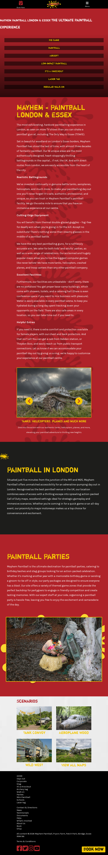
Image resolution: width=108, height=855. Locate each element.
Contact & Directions (27, 807)
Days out (21, 778)
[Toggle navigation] (87, 4)
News (19, 810)
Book (19, 826)
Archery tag (22, 789)
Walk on (20, 792)
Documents (22, 815)
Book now (94, 849)
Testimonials (23, 813)
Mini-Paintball (23, 797)
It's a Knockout (24, 786)
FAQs (19, 818)
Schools (20, 800)
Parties (20, 794)
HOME (19, 776)
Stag (19, 784)
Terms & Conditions (26, 841)
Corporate (21, 781)
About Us (21, 823)
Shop (19, 828)
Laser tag (21, 802)
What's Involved (24, 821)
